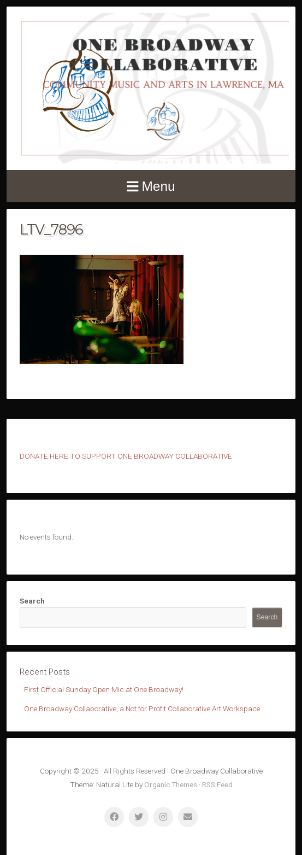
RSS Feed (217, 784)
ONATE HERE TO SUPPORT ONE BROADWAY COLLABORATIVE (128, 456)
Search (32, 600)
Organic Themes (170, 784)
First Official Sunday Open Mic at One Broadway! (103, 689)
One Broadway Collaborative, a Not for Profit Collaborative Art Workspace (142, 708)
